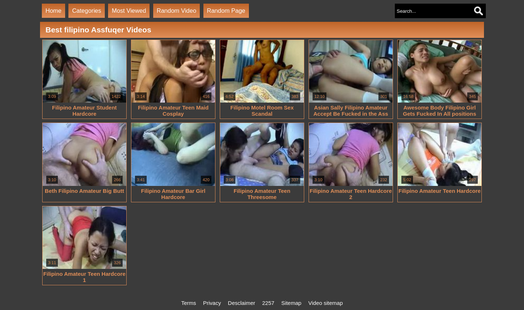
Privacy (212, 303)
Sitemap (291, 303)
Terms (188, 303)
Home (53, 10)
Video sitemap (325, 303)
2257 (268, 303)
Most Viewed (129, 10)
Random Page (226, 10)
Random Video (176, 10)
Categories (86, 10)
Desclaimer (241, 303)
